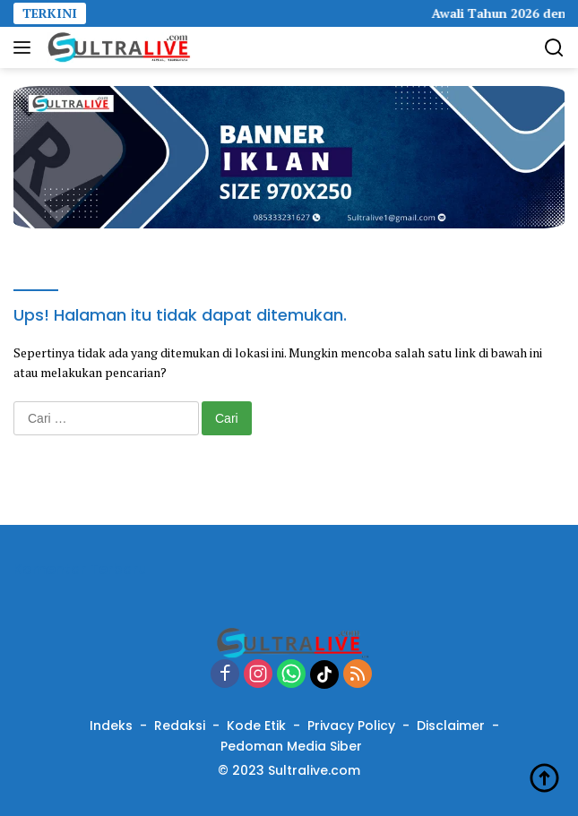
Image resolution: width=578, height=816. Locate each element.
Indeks (111, 725)
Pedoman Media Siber (291, 746)
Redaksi (179, 725)
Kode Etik (256, 725)
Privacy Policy (351, 725)
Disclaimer (451, 725)
